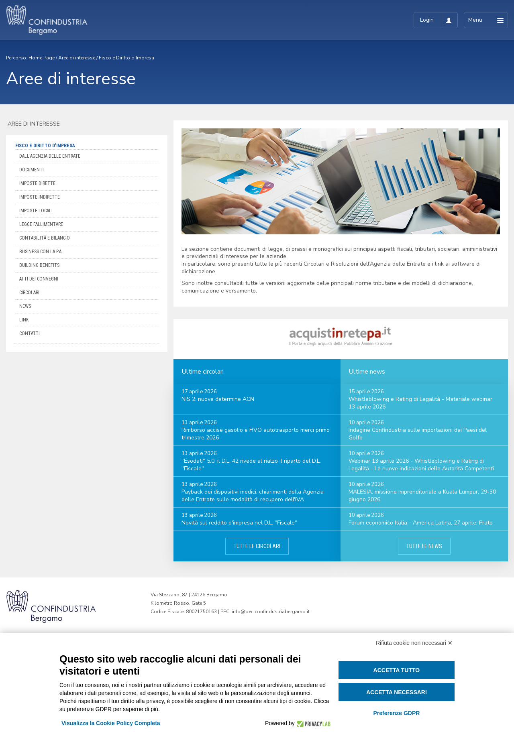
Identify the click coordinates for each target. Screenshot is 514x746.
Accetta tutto (396, 670)
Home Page (42, 58)
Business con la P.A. (41, 251)
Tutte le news (424, 546)
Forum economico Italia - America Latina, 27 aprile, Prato (421, 522)
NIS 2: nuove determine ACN (218, 399)
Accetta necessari (396, 692)
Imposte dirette (37, 183)
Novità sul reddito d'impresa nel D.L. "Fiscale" (239, 522)
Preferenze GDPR (396, 713)
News (25, 306)
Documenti (31, 170)
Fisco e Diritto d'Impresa (126, 58)
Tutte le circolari (257, 546)
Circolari (29, 292)
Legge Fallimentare (41, 224)
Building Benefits (39, 265)
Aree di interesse (76, 58)
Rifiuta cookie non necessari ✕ (414, 643)
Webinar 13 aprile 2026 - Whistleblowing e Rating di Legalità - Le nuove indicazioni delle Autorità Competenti (421, 464)
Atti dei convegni (38, 279)
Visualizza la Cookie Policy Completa (110, 723)
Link (24, 320)
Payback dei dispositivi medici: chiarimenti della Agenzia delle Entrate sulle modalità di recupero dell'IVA (253, 495)
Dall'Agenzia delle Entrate (49, 156)
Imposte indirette (39, 197)
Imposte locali (36, 210)
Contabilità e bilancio (44, 238)
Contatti (29, 333)
